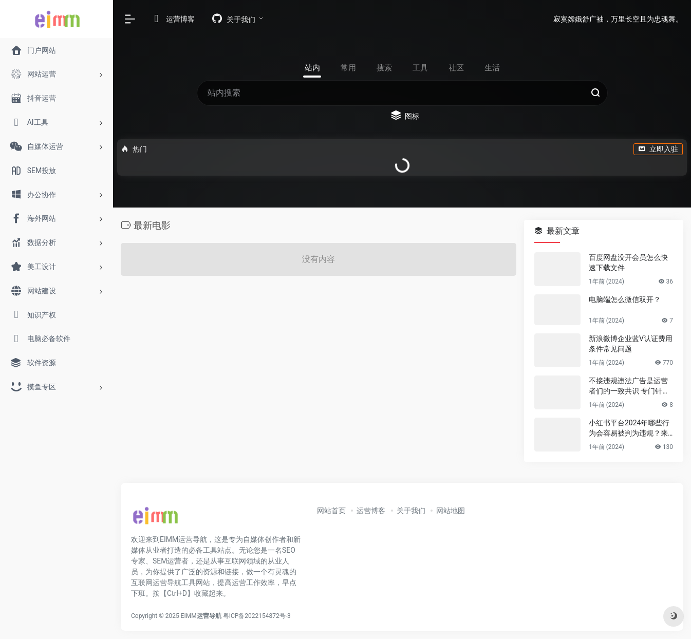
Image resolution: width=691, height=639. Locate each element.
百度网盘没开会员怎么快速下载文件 (628, 262)
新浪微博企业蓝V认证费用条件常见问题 (631, 343)
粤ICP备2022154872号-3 (258, 615)
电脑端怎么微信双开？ (625, 299)
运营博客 (371, 510)
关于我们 (411, 510)
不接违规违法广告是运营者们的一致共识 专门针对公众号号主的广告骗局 (629, 386)
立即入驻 (658, 149)
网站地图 (450, 510)
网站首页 (331, 510)
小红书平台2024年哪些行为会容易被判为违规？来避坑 (629, 428)
